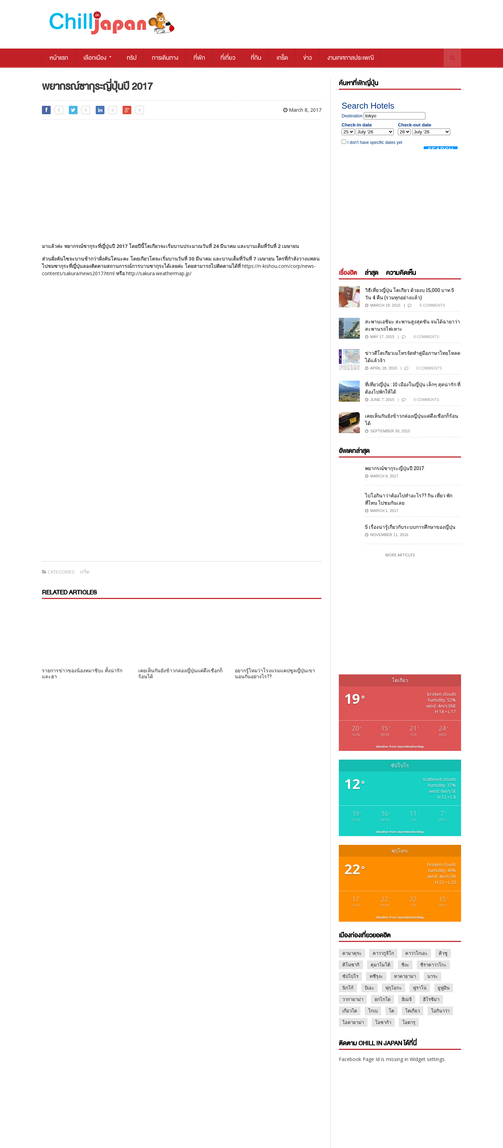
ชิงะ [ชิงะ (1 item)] (405, 964)
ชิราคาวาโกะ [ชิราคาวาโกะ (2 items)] (433, 964)
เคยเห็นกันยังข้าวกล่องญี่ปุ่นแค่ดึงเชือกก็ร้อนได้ (180, 673)
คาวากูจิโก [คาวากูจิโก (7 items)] (383, 953)
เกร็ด (282, 58)
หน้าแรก (59, 58)
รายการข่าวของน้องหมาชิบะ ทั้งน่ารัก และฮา (82, 673)
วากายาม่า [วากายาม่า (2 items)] (352, 999)
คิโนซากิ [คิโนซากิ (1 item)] (350, 964)
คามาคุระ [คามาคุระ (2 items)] (352, 953)
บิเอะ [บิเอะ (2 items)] (369, 988)
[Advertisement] (181, 174)
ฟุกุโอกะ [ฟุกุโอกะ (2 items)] (393, 988)
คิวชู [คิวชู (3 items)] (443, 953)
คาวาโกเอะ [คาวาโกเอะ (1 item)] (416, 953)
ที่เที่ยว (227, 58)
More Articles (400, 554)
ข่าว (307, 58)
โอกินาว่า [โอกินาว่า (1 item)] (440, 1011)
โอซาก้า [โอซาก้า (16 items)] (383, 1022)
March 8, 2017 (302, 110)
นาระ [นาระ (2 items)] (432, 976)
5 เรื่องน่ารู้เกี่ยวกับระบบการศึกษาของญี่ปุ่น (410, 527)
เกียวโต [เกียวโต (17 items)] (349, 1011)
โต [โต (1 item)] (391, 1011)
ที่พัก (199, 58)
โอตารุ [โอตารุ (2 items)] (408, 1022)
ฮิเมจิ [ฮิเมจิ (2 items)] (407, 999)
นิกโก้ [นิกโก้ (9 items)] (347, 988)
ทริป (132, 58)
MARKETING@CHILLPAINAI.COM (367, 1116)
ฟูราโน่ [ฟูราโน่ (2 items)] (420, 988)
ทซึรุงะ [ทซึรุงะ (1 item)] (376, 976)
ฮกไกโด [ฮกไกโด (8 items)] (382, 999)
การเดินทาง (165, 58)
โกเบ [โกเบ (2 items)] (373, 1011)
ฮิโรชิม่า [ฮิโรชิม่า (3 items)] (431, 999)
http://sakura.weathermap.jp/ (158, 273)
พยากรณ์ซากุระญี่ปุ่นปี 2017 (394, 468)
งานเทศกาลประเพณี (350, 58)
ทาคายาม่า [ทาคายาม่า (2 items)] (405, 976)
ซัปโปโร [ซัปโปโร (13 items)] (350, 976)
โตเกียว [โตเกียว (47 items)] (412, 1011)
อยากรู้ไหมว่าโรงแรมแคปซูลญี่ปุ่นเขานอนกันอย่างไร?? (275, 673)
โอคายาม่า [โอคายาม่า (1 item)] (353, 1022)
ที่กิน (256, 58)
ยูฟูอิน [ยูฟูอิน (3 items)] (444, 988)
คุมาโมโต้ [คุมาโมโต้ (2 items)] (380, 964)
